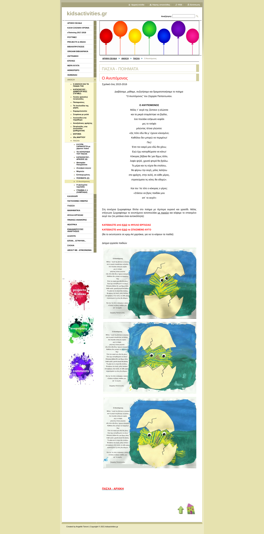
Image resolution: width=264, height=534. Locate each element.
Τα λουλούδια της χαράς (81, 107)
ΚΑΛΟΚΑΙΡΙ (72, 196)
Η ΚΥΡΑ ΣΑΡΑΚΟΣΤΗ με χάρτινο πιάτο (83, 146)
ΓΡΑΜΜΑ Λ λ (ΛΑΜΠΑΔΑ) (82, 191)
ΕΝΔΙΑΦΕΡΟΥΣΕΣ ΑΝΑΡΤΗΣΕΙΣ (75, 230)
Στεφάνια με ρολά (81, 114)
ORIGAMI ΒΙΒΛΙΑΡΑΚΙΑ (77, 51)
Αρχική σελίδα (137, 5)
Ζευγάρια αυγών (83, 168)
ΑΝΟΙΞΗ (125, 58)
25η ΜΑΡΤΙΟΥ (79, 137)
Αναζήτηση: (166, 16)
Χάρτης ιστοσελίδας (161, 5)
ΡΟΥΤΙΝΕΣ (72, 37)
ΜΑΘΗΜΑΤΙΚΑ (73, 210)
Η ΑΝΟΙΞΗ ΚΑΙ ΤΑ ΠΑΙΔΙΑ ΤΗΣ (81, 85)
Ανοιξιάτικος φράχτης (82, 123)
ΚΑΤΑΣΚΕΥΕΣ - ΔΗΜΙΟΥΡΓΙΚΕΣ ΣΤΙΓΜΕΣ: (80, 91)
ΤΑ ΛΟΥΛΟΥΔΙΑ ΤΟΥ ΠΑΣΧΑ (83, 153)
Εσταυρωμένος (83, 175)
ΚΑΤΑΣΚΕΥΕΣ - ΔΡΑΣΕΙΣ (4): (83, 158)
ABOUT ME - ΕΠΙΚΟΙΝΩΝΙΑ (79, 250)
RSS (180, 5)
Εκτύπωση (195, 5)
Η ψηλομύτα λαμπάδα (81, 186)
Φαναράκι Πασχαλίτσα (81, 164)
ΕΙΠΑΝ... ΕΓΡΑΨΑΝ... (76, 241)
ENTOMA (77, 134)
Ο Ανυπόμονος (83, 181)
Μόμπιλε (80, 171)
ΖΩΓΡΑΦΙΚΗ (72, 56)
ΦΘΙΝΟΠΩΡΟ (73, 70)
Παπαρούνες (79, 102)
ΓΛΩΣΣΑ (71, 206)
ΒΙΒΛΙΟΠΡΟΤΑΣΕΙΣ (75, 47)
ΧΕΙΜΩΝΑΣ (72, 75)
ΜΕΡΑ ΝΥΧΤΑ (73, 66)
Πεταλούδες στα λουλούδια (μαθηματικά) (80, 128)
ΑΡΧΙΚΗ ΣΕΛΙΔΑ (109, 58)
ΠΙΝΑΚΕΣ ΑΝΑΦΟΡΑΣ (77, 220)
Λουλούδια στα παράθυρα (79, 119)
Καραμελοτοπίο (80, 111)
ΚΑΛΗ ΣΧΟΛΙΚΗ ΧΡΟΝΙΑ (78, 28)
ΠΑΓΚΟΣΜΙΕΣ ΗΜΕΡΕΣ (77, 201)
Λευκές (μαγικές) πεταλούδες (80, 98)
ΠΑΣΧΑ (136, 58)
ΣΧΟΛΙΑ (70, 245)
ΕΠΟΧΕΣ (71, 61)
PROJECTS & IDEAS (76, 42)
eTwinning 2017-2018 (76, 33)
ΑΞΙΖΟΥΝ (71, 236)
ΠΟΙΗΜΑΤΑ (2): (83, 178)
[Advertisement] (80, 265)
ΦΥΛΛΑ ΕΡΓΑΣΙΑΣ (75, 215)
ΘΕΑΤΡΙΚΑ (72, 225)
